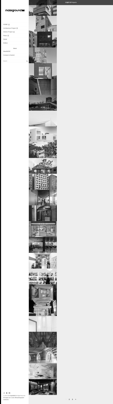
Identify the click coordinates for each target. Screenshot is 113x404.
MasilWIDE (6, 51)
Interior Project (9, 32)
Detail (5, 39)
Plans (6, 35)
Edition (5, 43)
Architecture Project (10, 28)
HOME (6, 24)
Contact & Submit (8, 55)
